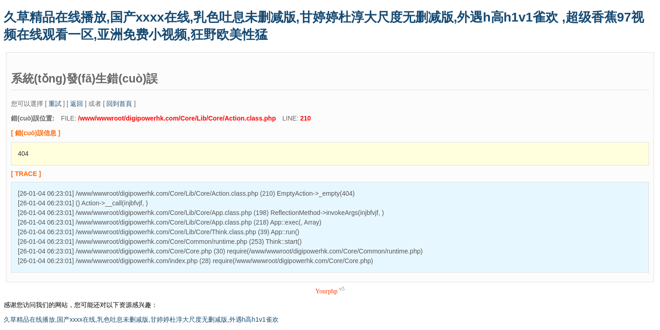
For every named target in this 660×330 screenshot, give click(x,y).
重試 (55, 103)
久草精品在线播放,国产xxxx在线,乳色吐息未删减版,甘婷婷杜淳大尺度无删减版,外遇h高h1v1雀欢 (141, 319)
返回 (76, 103)
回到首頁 (119, 103)
